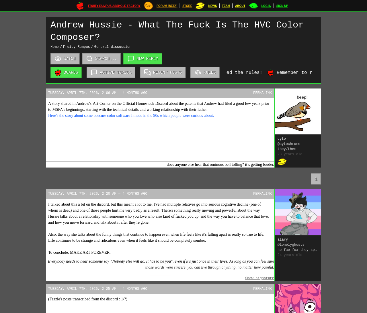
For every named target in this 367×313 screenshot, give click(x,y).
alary (283, 240)
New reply (142, 59)
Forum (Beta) (167, 5)
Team (226, 5)
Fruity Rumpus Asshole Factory (114, 5)
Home (54, 47)
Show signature (259, 278)
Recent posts (163, 72)
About (240, 5)
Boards (66, 72)
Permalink (262, 93)
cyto (282, 139)
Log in (266, 5)
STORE (187, 5)
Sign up (282, 5)
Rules (205, 72)
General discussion (113, 47)
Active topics (111, 72)
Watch (65, 58)
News (212, 5)
